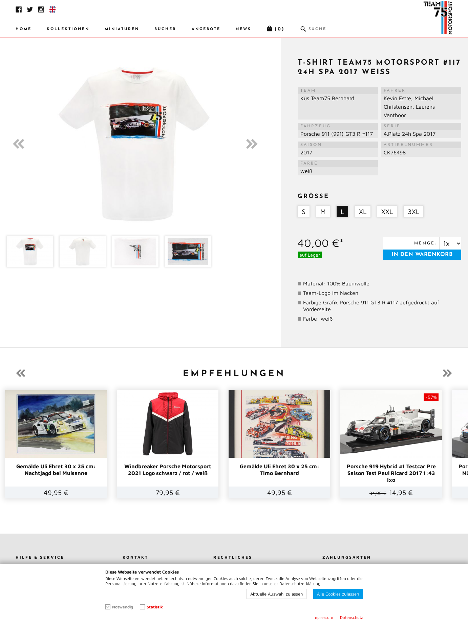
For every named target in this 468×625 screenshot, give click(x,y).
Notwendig (122, 606)
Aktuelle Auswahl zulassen (276, 594)
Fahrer (395, 91)
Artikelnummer (408, 145)
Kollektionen (68, 29)
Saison (311, 145)
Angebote (206, 29)
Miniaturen (122, 29)
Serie (392, 126)
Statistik (155, 606)
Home (23, 29)
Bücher (165, 29)
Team (308, 91)
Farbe (309, 163)
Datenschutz (351, 617)
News (243, 29)
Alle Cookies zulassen (338, 594)
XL (362, 211)
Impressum (323, 617)
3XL (413, 211)
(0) (280, 29)
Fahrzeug (315, 126)
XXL (387, 211)
